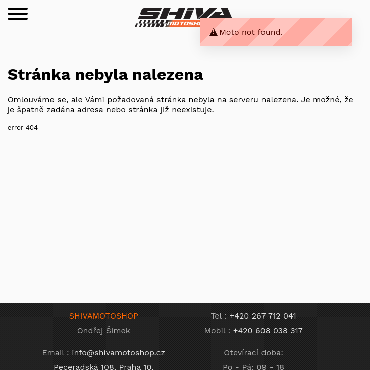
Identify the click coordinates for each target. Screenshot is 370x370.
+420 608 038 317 (268, 330)
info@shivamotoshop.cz (118, 352)
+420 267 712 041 (263, 316)
